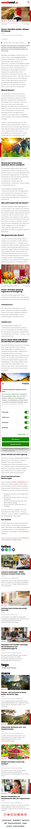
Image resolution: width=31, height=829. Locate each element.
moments (5, 568)
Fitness (4, 689)
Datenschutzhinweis (14, 823)
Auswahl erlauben (15, 444)
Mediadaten (17, 820)
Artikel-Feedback (18, 826)
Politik (4, 641)
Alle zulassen (15, 439)
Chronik (5, 605)
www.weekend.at (24, 531)
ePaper (24, 823)
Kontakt (9, 826)
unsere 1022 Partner (13, 394)
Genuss (5, 21)
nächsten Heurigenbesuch (19, 482)
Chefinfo (13, 21)
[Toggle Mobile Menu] (28, 2)
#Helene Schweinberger (9, 668)
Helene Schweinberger (23, 527)
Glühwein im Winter (20, 57)
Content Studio (7, 820)
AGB (5, 823)
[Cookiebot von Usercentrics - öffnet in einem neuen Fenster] (22, 384)
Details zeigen (21, 434)
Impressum (25, 820)
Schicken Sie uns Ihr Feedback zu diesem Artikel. (15, 539)
